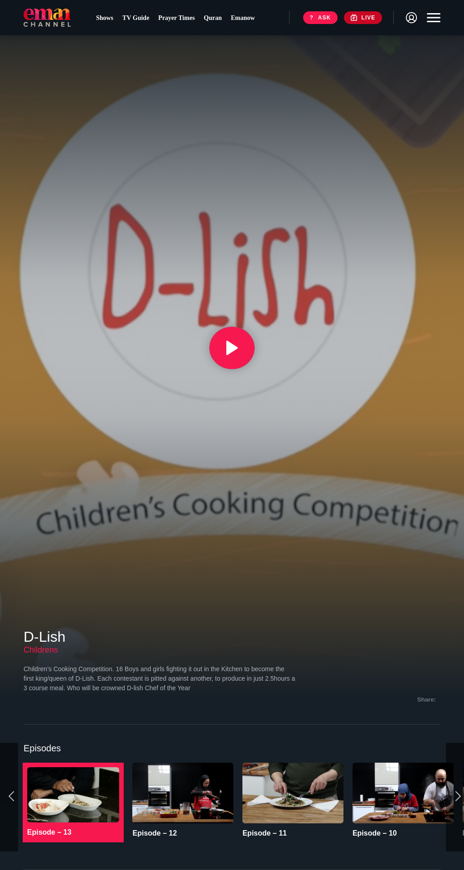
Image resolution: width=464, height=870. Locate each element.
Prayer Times (178, 18)
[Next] (455, 793)
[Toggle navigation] (431, 18)
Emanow (244, 18)
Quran (214, 18)
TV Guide (137, 18)
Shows (106, 18)
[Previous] (9, 793)
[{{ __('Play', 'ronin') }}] (232, 347)
